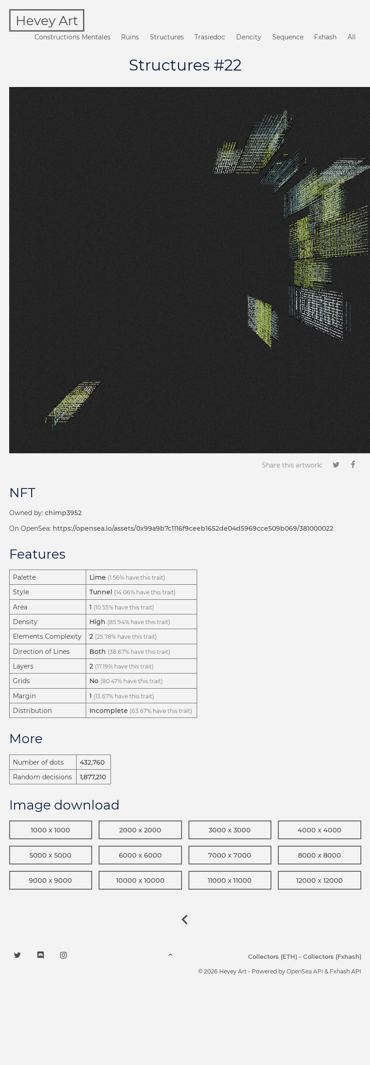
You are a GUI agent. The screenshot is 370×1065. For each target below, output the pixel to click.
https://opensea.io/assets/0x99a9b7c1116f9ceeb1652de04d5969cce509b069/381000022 (193, 528)
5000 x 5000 (50, 855)
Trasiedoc (209, 37)
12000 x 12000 (319, 880)
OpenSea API (305, 971)
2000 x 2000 (140, 830)
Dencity (248, 37)
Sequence (288, 37)
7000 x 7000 (229, 855)
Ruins (130, 37)
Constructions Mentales (72, 37)
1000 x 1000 (50, 830)
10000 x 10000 (140, 880)
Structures (167, 37)
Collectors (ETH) (272, 956)
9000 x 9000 (50, 880)
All (352, 37)
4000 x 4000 (320, 830)
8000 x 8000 (319, 855)
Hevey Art (47, 20)
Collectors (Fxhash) (332, 956)
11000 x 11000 (230, 880)
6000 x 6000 (140, 855)
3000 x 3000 (230, 830)
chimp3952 (63, 513)
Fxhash (325, 37)
